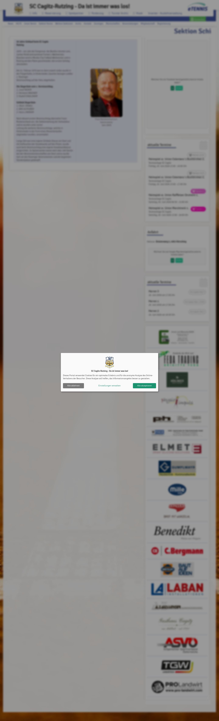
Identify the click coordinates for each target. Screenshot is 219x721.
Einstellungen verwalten (109, 385)
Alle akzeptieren (144, 385)
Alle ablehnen (73, 385)
